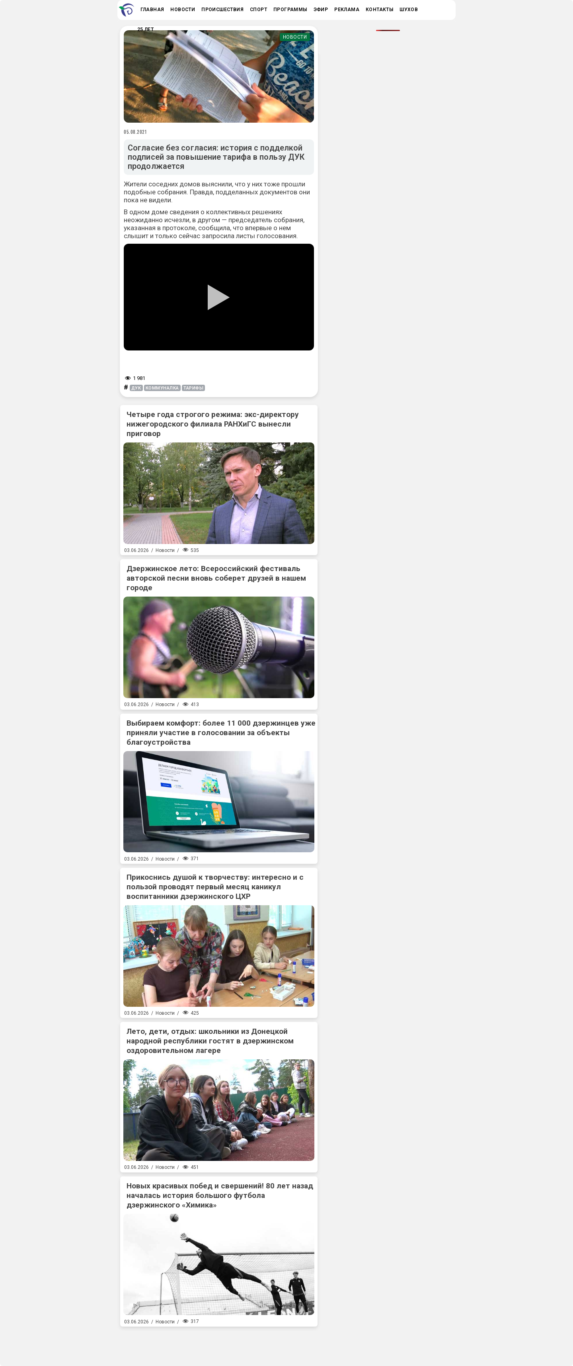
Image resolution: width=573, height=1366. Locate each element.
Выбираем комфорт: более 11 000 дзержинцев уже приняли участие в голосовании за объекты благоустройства (221, 732)
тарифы (193, 388)
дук (136, 388)
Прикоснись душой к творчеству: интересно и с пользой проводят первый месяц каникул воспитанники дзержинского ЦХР (215, 887)
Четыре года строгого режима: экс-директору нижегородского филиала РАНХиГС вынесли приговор (213, 424)
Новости (295, 37)
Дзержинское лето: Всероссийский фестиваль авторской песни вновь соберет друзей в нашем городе (216, 578)
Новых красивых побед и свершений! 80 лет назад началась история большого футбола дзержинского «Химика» (220, 1195)
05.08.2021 (135, 132)
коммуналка (162, 388)
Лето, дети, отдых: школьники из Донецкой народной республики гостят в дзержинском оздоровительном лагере (210, 1041)
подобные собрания (155, 192)
